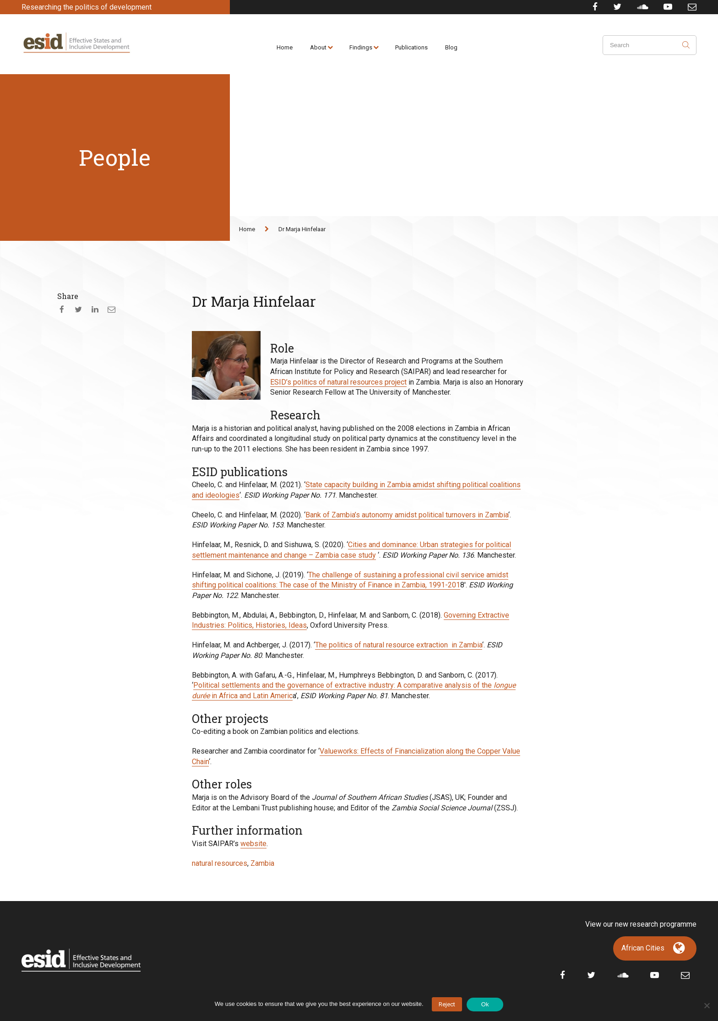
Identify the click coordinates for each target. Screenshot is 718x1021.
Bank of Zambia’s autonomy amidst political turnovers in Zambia (406, 514)
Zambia (262, 863)
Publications (411, 47)
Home (285, 47)
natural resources (219, 863)
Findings (360, 47)
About (318, 47)
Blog (451, 47)
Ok (485, 1004)
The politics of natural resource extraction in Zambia (398, 645)
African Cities (642, 948)
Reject (447, 1004)
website (253, 843)
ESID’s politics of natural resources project (338, 382)
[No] (706, 1005)
